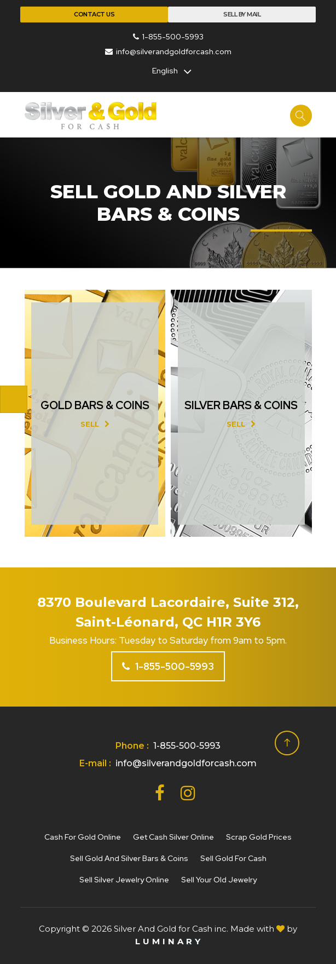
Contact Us (94, 14)
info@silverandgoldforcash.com (168, 51)
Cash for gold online (82, 837)
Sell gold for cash (233, 858)
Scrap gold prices (259, 837)
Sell (94, 424)
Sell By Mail (241, 14)
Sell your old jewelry (219, 880)
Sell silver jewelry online (124, 880)
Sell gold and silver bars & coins (129, 858)
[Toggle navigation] (13, 399)
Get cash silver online (173, 837)
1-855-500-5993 (168, 37)
